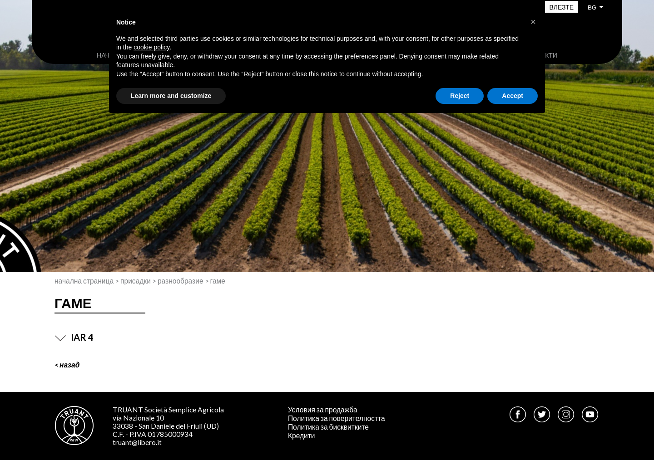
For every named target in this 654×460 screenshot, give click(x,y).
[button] (533, 22)
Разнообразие (180, 281)
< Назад (66, 365)
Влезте (562, 7)
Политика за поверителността (336, 418)
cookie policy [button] (151, 47)
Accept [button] (512, 95)
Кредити (301, 435)
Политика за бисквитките (328, 427)
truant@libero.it (137, 442)
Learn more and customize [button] (171, 95)
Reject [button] (459, 95)
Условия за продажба (322, 410)
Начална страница (84, 281)
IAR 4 (74, 337)
